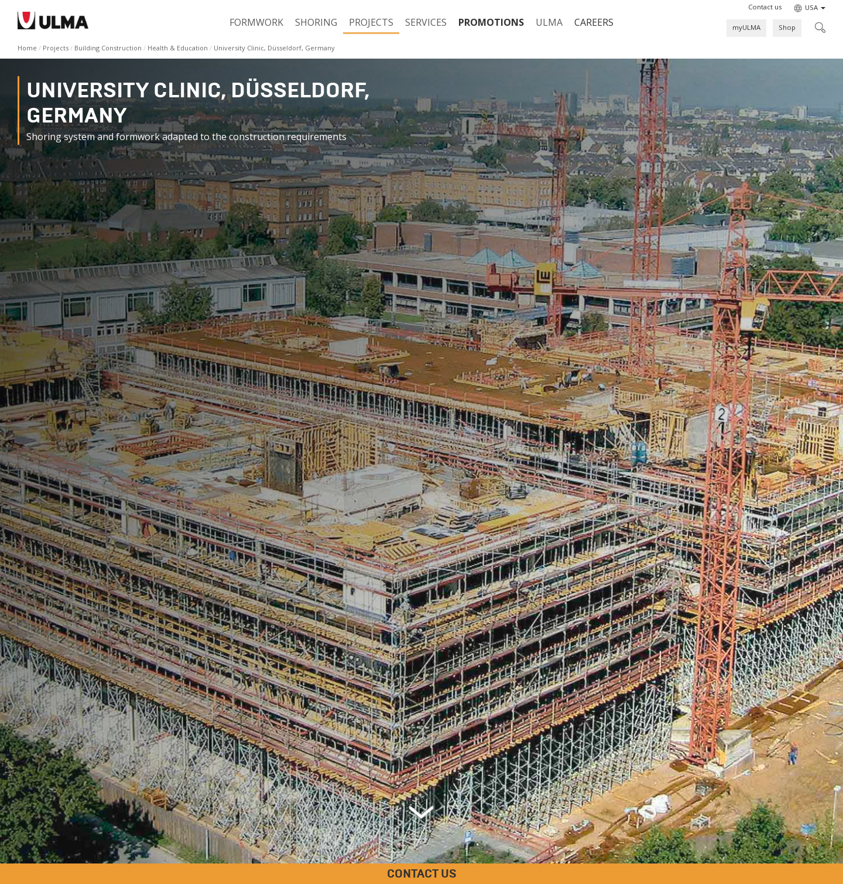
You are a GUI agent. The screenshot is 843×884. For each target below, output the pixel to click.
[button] (765, 7)
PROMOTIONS (491, 22)
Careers (594, 22)
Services (426, 22)
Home (27, 47)
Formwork (256, 22)
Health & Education (178, 47)
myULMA (746, 27)
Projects (371, 22)
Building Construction (108, 47)
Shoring (316, 22)
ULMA (549, 22)
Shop (787, 27)
